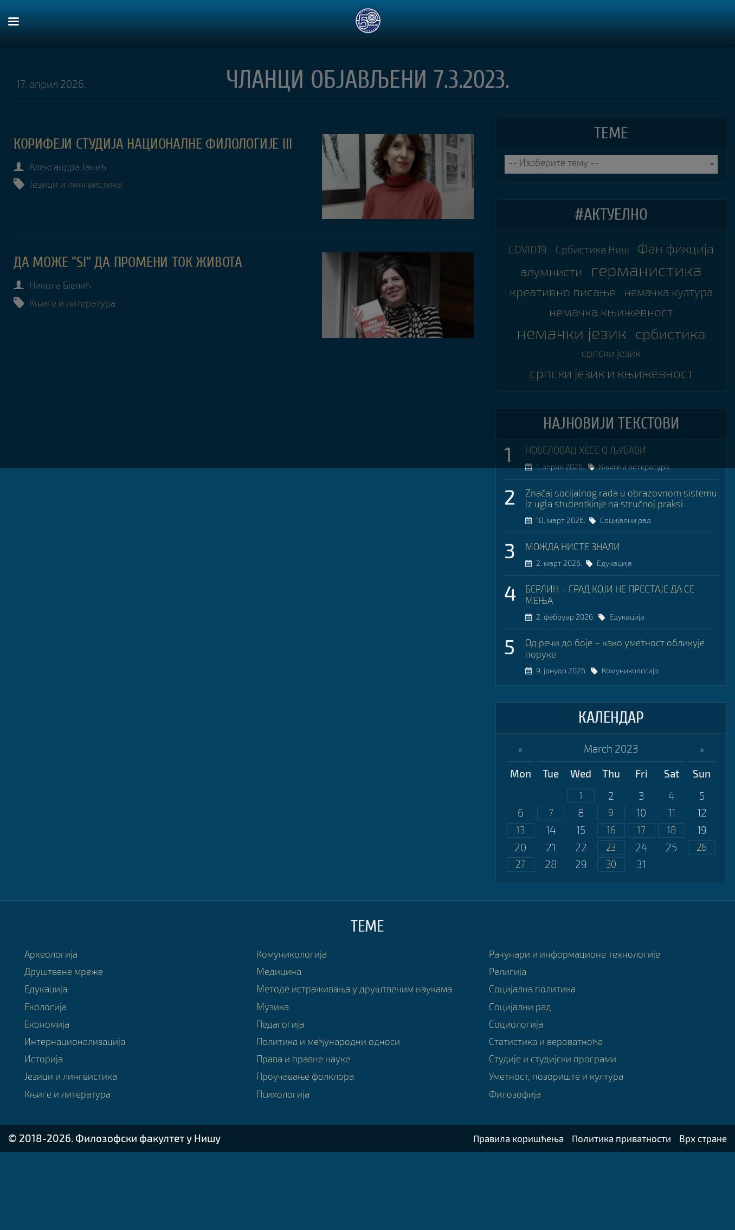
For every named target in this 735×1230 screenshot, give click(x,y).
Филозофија (517, 1171)
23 (611, 923)
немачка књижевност (611, 357)
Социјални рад (629, 589)
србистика (572, 401)
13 (520, 905)
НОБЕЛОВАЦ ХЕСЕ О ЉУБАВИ (594, 504)
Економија (49, 1101)
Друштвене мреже (68, 1049)
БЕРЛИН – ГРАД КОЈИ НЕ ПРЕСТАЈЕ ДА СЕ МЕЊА (621, 665)
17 (641, 905)
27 (520, 941)
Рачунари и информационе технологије (583, 1031)
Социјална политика (536, 1066)
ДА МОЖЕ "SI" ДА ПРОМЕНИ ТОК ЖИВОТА (143, 261)
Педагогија (282, 1101)
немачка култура (611, 336)
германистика (611, 293)
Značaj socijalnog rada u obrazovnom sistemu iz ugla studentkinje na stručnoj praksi (616, 559)
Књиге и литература (79, 301)
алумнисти (658, 271)
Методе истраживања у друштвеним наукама (365, 1066)
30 (611, 941)
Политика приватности (611, 1216)
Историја (45, 1136)
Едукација (618, 633)
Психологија (285, 1171)
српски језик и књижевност (611, 425)
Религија (509, 1049)
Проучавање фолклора (310, 1154)
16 (611, 905)
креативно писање (611, 314)
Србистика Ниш (638, 249)
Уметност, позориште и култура (563, 1154)
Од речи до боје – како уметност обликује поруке (602, 721)
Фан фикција (571, 271)
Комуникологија (633, 744)
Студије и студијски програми (559, 1136)
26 (702, 923)
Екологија (47, 1084)
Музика (274, 1084)
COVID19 (565, 249)
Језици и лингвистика (82, 203)
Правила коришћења (497, 1216)
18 (671, 905)
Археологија (53, 1031)
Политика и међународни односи (335, 1119)
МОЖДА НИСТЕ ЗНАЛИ (579, 615)
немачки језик (611, 380)
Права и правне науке (308, 1136)
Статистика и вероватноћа (552, 1119)
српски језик (655, 403)
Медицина (281, 1049)
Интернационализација (80, 1119)
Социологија (518, 1101)
